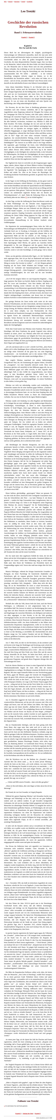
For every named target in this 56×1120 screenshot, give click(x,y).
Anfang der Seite (28, 1113)
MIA (5, 1)
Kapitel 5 (31, 37)
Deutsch (10, 1)
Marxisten (16, 1)
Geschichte (29, 1)
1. (4, 1106)
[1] (26, 197)
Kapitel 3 (24, 37)
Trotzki (23, 1)
